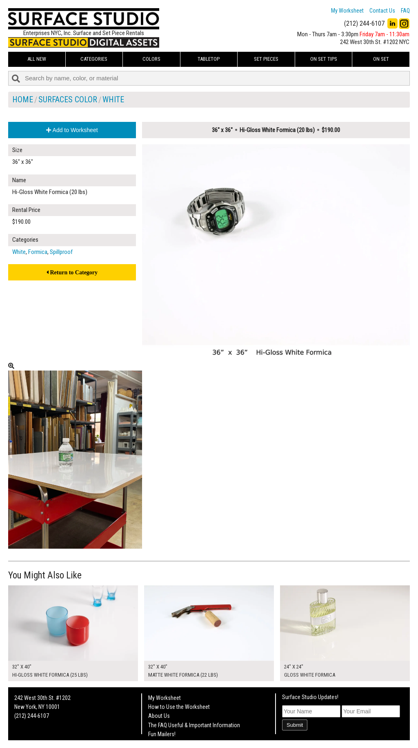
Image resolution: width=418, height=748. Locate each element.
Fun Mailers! (162, 734)
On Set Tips (323, 59)
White (113, 99)
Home (22, 99)
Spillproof (61, 252)
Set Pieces (266, 59)
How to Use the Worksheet (179, 707)
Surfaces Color (67, 99)
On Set (381, 59)
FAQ (405, 10)
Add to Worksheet (72, 130)
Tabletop (209, 59)
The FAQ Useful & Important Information (194, 725)
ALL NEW (36, 59)
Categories (93, 59)
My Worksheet (347, 10)
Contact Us (382, 10)
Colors (151, 59)
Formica (37, 252)
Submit (295, 725)
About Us (159, 716)
